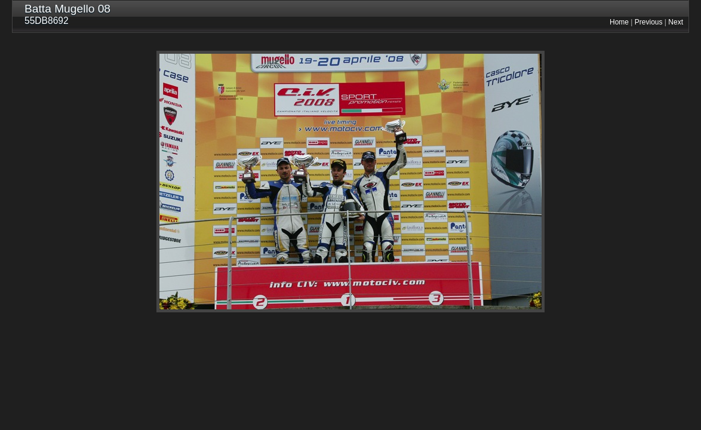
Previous (649, 22)
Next (675, 22)
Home (619, 22)
